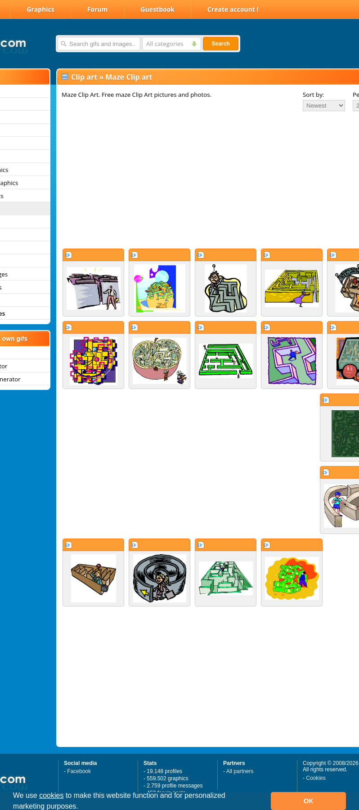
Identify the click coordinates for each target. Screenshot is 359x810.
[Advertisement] (190, 180)
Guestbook (158, 9)
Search (220, 44)
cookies (51, 795)
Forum (97, 9)
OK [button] (309, 801)
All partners (240, 771)
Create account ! (233, 9)
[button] (81, 807)
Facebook (79, 771)
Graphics (40, 9)
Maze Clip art (128, 77)
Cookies (315, 778)
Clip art (84, 77)
